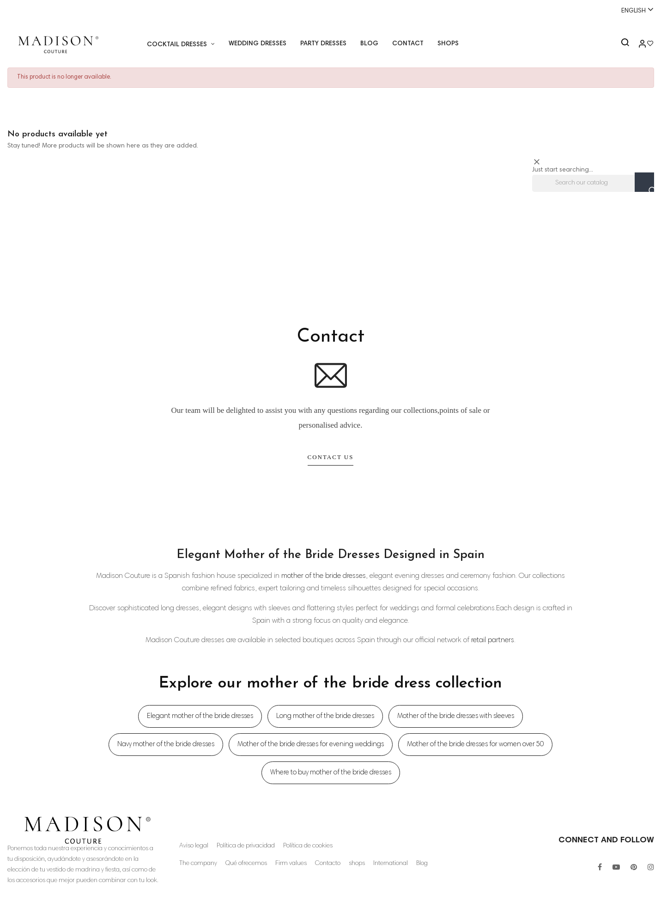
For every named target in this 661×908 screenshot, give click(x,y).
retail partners (492, 640)
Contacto (328, 863)
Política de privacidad (246, 846)
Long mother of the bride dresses (325, 716)
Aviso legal (193, 846)
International (391, 863)
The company (198, 863)
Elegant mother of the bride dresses (200, 716)
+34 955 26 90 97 (36, 10)
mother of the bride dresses (323, 576)
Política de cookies (308, 846)
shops (358, 863)
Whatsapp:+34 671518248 (330, 10)
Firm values (292, 863)
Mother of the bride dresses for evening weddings (310, 744)
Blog (423, 863)
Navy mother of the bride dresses (165, 744)
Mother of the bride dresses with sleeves (455, 716)
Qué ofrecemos (246, 863)
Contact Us (331, 457)
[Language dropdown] (633, 10)
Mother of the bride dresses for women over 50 (475, 744)
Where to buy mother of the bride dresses (330, 772)
